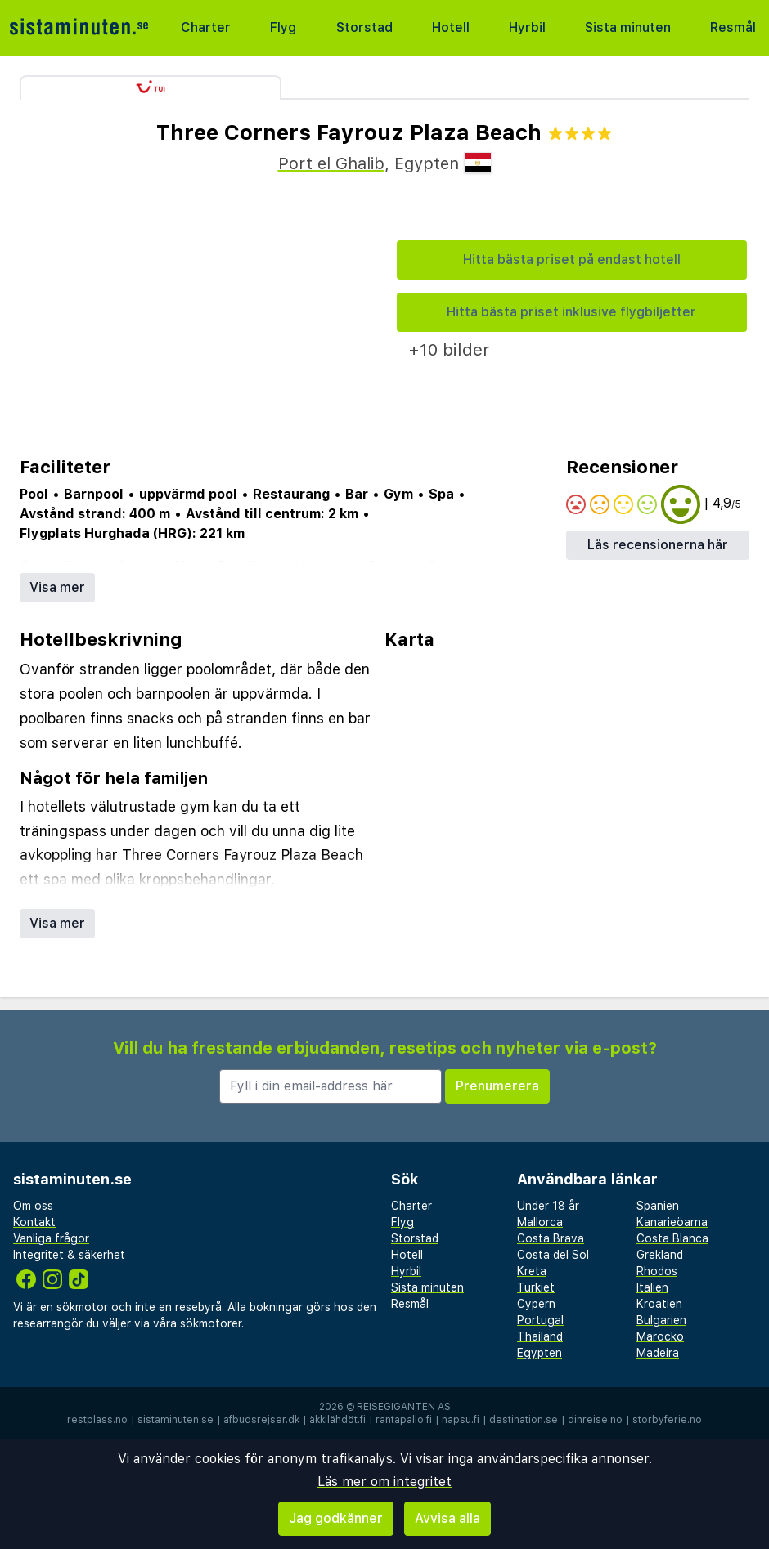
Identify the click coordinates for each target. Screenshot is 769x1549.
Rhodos (656, 1271)
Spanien (657, 1205)
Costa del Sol (553, 1254)
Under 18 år (548, 1205)
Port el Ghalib (331, 163)
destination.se (523, 1420)
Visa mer (57, 587)
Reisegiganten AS (404, 1406)
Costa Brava (550, 1238)
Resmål (733, 27)
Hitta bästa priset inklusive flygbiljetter (571, 312)
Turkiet (536, 1287)
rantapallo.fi (404, 1420)
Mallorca (540, 1222)
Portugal (540, 1320)
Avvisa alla (447, 1518)
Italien (652, 1287)
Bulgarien (661, 1320)
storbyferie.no (667, 1420)
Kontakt (34, 1222)
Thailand (540, 1336)
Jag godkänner (336, 1518)
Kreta (531, 1271)
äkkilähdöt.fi (337, 1420)
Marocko (660, 1336)
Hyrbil (527, 27)
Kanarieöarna (672, 1222)
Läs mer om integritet (384, 1481)
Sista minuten (628, 27)
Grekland (659, 1254)
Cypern (536, 1303)
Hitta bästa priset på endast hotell (572, 259)
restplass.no (97, 1420)
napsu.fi (460, 1420)
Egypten (539, 1352)
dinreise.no (595, 1420)
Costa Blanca (672, 1238)
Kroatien (659, 1303)
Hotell (451, 27)
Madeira (657, 1352)
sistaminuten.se (175, 1420)
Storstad (364, 27)
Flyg (283, 27)
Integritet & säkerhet (69, 1254)
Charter (206, 27)
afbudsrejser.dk (261, 1420)
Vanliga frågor (51, 1238)
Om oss (33, 1205)
